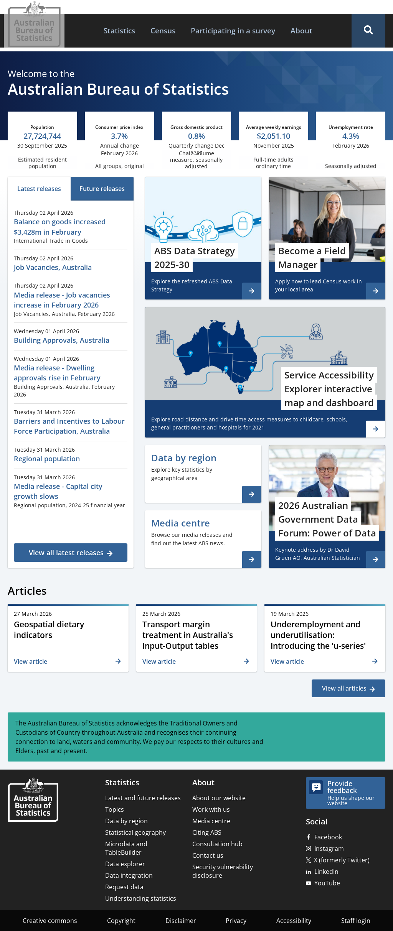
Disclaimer (180, 920)
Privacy (236, 920)
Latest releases (39, 188)
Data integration (129, 875)
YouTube (327, 883)
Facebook (328, 837)
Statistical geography (135, 832)
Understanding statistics (140, 898)
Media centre (211, 821)
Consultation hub (217, 844)
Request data (124, 887)
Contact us (207, 855)
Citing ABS (206, 832)
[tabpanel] (70, 383)
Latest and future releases (143, 798)
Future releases (102, 188)
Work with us (211, 809)
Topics (114, 809)
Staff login (355, 920)
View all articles (344, 688)
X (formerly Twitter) (342, 860)
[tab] (39, 189)
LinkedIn (326, 871)
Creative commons (50, 920)
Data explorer (125, 864)
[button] (368, 31)
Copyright (121, 920)
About (301, 30)
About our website (219, 798)
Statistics (119, 30)
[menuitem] (119, 30)
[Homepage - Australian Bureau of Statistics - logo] (34, 24)
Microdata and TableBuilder (126, 848)
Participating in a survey (233, 30)
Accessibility (293, 920)
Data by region (126, 821)
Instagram (329, 848)
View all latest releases (66, 552)
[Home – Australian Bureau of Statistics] (33, 800)
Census (162, 30)
